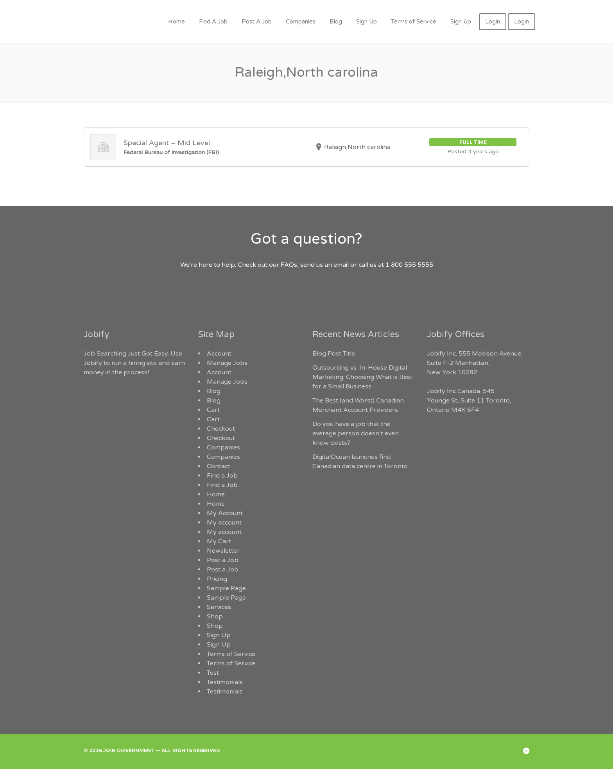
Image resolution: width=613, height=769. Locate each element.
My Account (225, 513)
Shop (215, 616)
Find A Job (213, 21)
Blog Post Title (333, 354)
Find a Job (222, 476)
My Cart (219, 541)
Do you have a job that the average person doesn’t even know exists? (355, 433)
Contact (218, 466)
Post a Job (222, 560)
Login (492, 21)
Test (213, 673)
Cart (213, 410)
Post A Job (257, 21)
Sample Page (226, 588)
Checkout (221, 429)
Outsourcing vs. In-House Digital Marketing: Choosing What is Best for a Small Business (362, 377)
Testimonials (225, 682)
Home (176, 21)
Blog (336, 21)
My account (224, 522)
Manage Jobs (227, 363)
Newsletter (223, 551)
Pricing (217, 579)
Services (219, 607)
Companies (300, 21)
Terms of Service (413, 21)
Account (219, 354)
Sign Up (366, 21)
